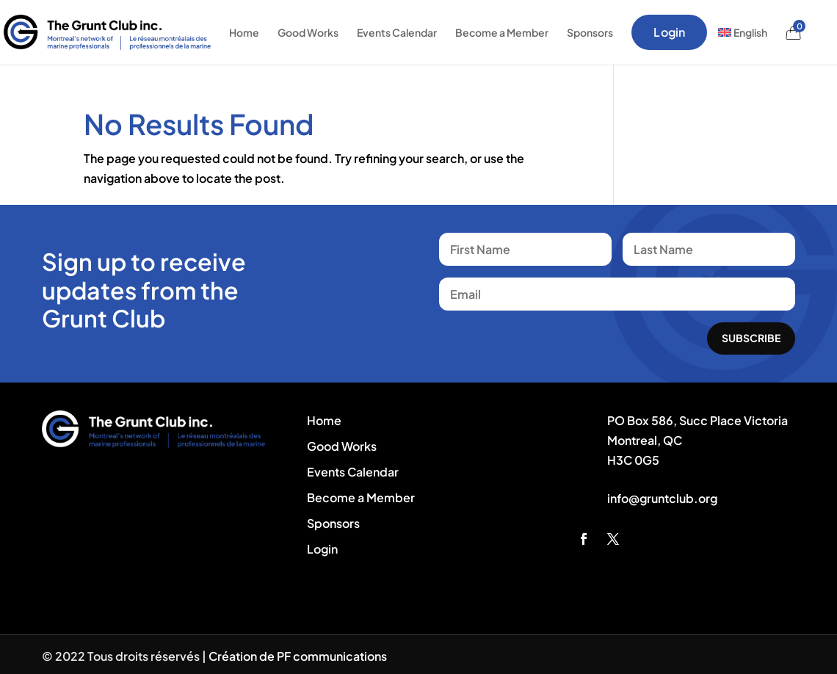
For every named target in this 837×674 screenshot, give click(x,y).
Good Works (308, 32)
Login (669, 32)
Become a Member (501, 32)
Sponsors (590, 32)
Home (244, 32)
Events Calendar (397, 32)
